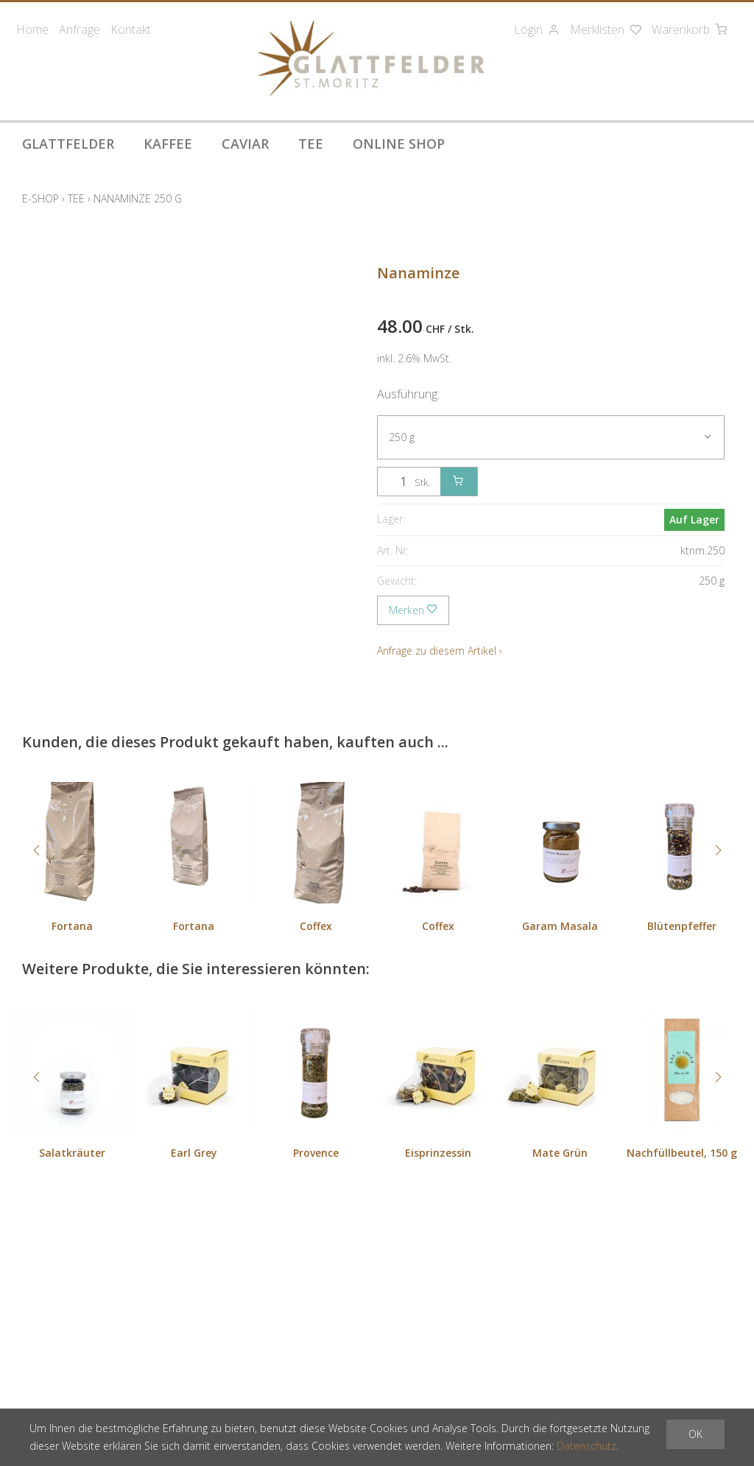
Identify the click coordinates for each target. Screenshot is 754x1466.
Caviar (245, 143)
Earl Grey (194, 1153)
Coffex (316, 926)
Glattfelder (68, 143)
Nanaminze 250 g (138, 198)
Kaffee (168, 143)
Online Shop (399, 143)
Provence (316, 1153)
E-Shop (40, 198)
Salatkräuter (72, 1153)
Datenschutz (586, 1446)
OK (695, 1434)
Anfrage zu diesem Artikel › (439, 651)
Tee (310, 143)
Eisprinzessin (438, 1153)
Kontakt (130, 29)
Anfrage (79, 29)
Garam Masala (560, 926)
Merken (413, 610)
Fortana (72, 926)
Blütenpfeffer (681, 926)
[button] (36, 850)
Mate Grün (560, 1153)
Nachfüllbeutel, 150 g (682, 1153)
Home (32, 29)
